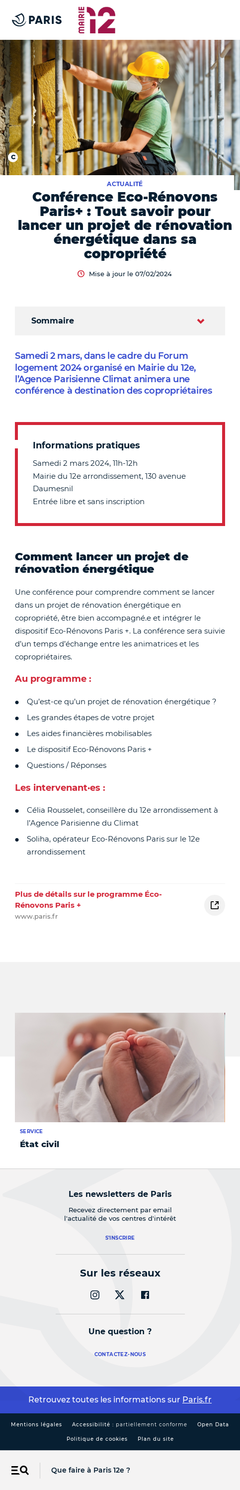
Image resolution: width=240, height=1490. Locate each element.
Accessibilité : (129, 1424)
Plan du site (156, 1439)
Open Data (213, 1424)
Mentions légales (36, 1424)
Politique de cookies (97, 1439)
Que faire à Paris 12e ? (90, 1470)
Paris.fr (197, 1399)
